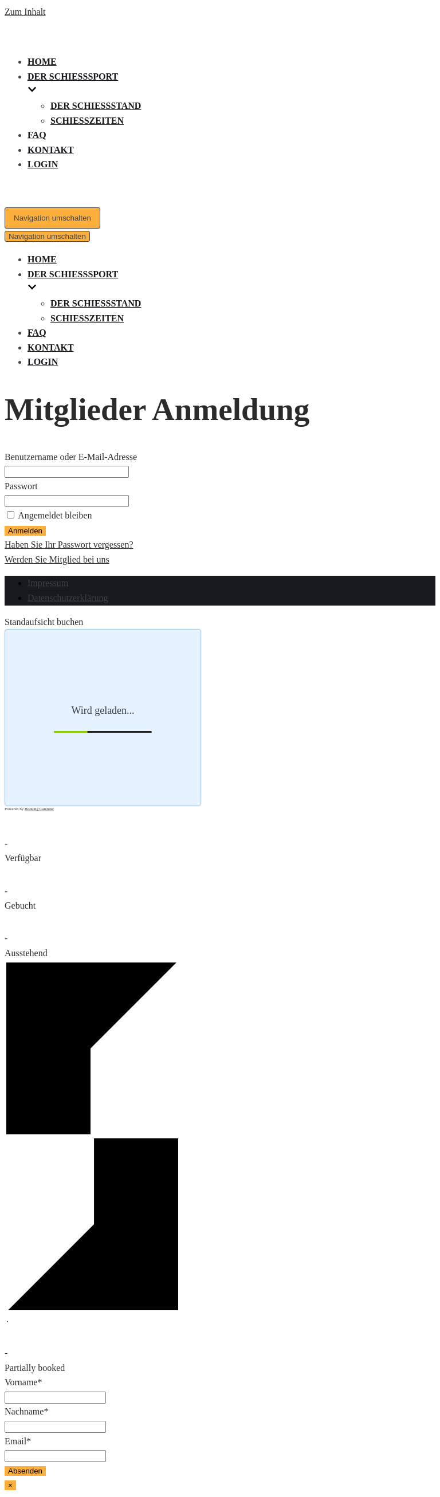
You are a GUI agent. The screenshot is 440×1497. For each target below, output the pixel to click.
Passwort (21, 486)
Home (42, 61)
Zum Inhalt (25, 12)
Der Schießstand (95, 106)
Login (43, 164)
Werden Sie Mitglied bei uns (57, 559)
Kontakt (51, 150)
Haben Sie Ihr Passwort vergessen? (69, 544)
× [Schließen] (10, 1485)
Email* (18, 1441)
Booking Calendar (39, 809)
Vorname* (23, 1382)
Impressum (48, 583)
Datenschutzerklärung (68, 598)
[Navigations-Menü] (52, 218)
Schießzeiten (87, 120)
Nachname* (26, 1411)
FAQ (37, 135)
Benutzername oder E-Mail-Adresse (71, 457)
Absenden (25, 1471)
